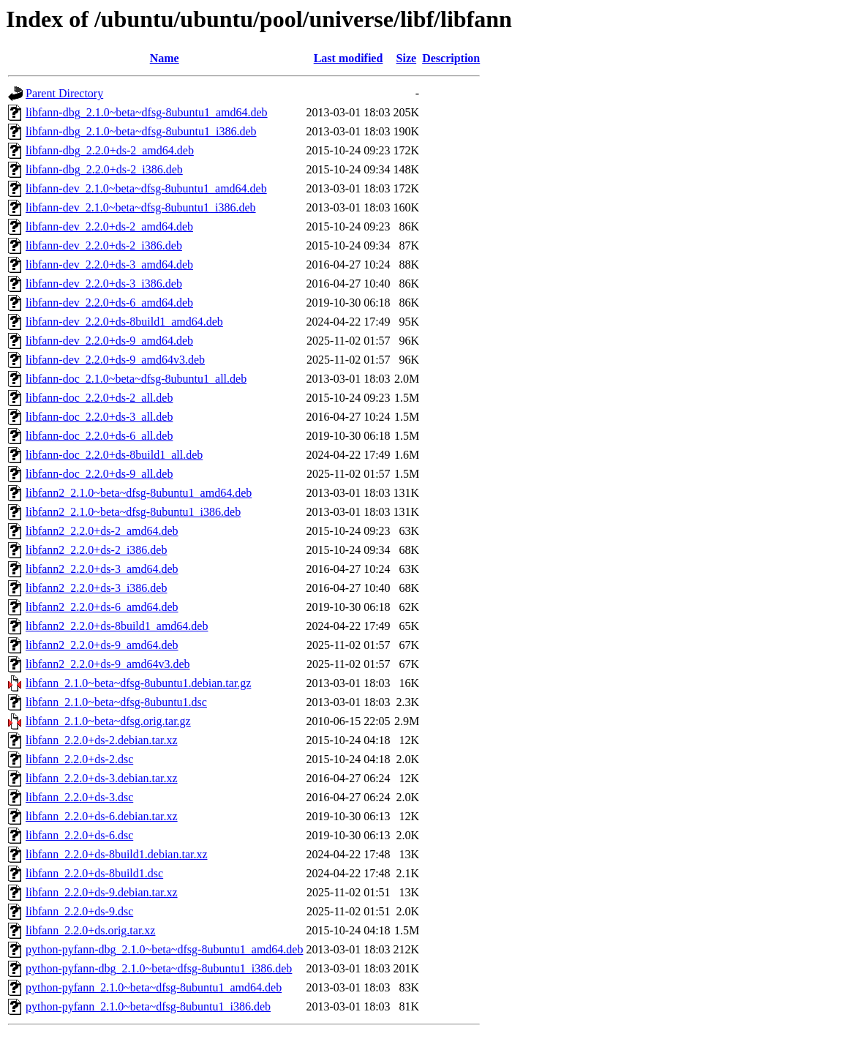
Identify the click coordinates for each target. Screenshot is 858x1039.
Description (451, 58)
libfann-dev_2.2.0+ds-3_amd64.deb (109, 264)
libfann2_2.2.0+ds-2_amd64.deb (102, 531)
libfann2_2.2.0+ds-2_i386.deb (96, 550)
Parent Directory (64, 93)
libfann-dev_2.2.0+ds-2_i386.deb (104, 245)
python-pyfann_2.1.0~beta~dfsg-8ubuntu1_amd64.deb (154, 987)
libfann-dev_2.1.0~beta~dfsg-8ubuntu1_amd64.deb (146, 188)
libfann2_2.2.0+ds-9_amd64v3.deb (108, 664)
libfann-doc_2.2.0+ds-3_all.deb (99, 416)
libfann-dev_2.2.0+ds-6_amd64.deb (109, 302)
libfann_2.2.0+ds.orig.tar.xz (90, 930)
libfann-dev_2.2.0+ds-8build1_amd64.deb (124, 321)
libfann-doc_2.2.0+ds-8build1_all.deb (114, 455)
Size (406, 58)
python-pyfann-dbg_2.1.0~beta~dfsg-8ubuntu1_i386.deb (159, 968)
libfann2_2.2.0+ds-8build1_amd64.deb (117, 626)
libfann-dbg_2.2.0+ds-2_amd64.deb (110, 150)
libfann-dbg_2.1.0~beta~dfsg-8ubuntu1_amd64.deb (147, 112)
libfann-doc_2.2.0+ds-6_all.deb (99, 436)
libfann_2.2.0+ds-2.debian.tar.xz (102, 740)
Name (164, 58)
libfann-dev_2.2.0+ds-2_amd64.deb (109, 226)
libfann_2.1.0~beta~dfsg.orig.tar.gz (108, 721)
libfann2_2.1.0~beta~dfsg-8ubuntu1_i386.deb (133, 512)
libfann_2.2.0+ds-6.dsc (79, 835)
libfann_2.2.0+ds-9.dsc (79, 911)
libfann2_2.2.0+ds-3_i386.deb (96, 588)
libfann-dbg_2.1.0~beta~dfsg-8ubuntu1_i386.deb (141, 131)
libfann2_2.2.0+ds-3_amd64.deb (102, 569)
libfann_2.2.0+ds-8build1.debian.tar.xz (117, 854)
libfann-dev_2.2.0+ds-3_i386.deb (104, 283)
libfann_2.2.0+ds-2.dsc (79, 759)
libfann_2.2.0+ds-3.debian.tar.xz (102, 778)
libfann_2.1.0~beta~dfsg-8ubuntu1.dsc (116, 702)
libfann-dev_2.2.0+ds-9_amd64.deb (109, 340)
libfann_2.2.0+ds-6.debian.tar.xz (102, 816)
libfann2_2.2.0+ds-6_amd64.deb (102, 607)
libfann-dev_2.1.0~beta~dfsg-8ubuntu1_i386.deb (141, 207)
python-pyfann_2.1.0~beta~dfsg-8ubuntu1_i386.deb (148, 1006)
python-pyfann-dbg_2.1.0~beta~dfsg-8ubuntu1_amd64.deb (164, 949)
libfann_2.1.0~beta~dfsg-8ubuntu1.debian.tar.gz (138, 683)
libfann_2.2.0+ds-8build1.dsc (94, 873)
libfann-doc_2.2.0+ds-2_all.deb (99, 397)
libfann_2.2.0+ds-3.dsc (79, 797)
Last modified (348, 58)
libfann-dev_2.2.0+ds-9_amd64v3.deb (115, 359)
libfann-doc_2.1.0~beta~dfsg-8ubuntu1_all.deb (136, 378)
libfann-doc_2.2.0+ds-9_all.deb (99, 474)
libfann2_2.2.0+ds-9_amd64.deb (102, 645)
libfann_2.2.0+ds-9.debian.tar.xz (102, 892)
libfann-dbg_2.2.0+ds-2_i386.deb (104, 169)
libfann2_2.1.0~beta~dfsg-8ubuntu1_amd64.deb (139, 493)
